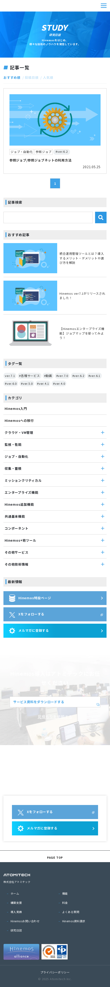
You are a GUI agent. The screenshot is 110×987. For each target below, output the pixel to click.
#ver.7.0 (62, 375)
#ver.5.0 (27, 383)
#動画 (48, 375)
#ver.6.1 (94, 375)
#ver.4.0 (59, 383)
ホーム (15, 893)
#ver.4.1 (43, 383)
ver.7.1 (10, 375)
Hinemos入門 (16, 408)
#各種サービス (29, 375)
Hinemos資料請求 (73, 921)
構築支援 (16, 903)
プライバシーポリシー (55, 972)
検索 (101, 217)
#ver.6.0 (11, 383)
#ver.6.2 (78, 375)
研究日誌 (16, 930)
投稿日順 (31, 77)
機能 (65, 893)
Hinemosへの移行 (19, 420)
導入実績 (16, 912)
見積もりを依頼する (55, 716)
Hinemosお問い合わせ (25, 921)
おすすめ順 (11, 77)
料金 (65, 903)
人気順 (48, 77)
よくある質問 (70, 912)
